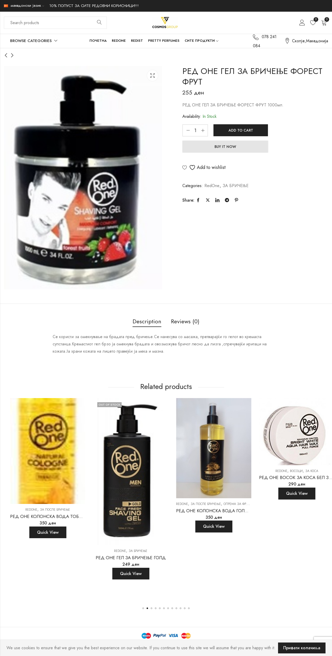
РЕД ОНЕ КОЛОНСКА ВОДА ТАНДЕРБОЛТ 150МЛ (54, 503)
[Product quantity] (195, 130)
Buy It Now (225, 146)
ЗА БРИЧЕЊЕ (235, 186)
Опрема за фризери (315, 504)
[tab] (147, 321)
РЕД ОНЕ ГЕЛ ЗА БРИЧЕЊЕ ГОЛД (206, 558)
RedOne (211, 186)
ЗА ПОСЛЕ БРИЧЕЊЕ (47, 496)
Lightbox (152, 75)
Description (147, 321)
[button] (143, 608)
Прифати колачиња (301, 648)
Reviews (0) (185, 321)
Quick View (40, 519)
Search (99, 23)
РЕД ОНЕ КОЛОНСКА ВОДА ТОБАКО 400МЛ (131, 516)
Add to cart (241, 130)
